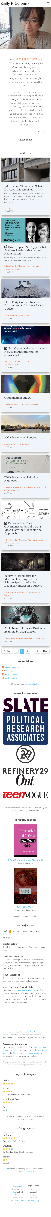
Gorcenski (9, 671)
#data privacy (10, 316)
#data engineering (12, 543)
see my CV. (29, 1120)
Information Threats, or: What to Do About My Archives (24, 188)
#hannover (31, 488)
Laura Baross (19, 1201)
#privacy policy (22, 316)
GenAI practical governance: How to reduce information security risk (24, 352)
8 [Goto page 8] (37, 651)
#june (16, 490)
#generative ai (10, 269)
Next (45, 651)
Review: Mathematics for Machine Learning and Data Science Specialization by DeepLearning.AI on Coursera (23, 580)
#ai (18, 269)
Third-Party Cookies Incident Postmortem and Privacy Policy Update (23, 305)
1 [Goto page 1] (16, 651)
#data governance (35, 540)
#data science (10, 593)
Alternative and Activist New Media (25, 860)
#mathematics (22, 593)
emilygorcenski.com (13, 678)
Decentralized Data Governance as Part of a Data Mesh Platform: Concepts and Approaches (23, 528)
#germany (15, 488)
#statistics (33, 593)
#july (27, 444)
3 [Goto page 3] (27, 651)
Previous (7, 651)
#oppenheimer (10, 405)
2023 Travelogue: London (20, 437)
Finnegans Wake (25, 907)
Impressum (17, 1186)
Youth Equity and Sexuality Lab (18, 987)
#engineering (32, 405)
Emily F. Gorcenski (15, 3)
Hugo (17, 1195)
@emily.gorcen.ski (12, 667)
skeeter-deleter (10, 944)
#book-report (10, 639)
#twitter (7, 208)
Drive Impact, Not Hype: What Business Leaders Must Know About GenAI (25, 250)
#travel (7, 444)
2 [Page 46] (21, 651)
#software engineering (25, 639)
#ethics (23, 405)
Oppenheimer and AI (17, 397)
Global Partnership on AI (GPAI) (26, 1053)
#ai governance (34, 266)
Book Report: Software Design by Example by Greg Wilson (24, 630)
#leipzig (23, 488)
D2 (19, 1204)
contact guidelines (32, 684)
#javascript (40, 639)
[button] (48, 3)
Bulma (14, 1192)
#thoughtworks (10, 266)
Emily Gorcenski (11, 675)
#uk (12, 444)
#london (17, 444)
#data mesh (22, 266)
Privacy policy (33, 1201)
